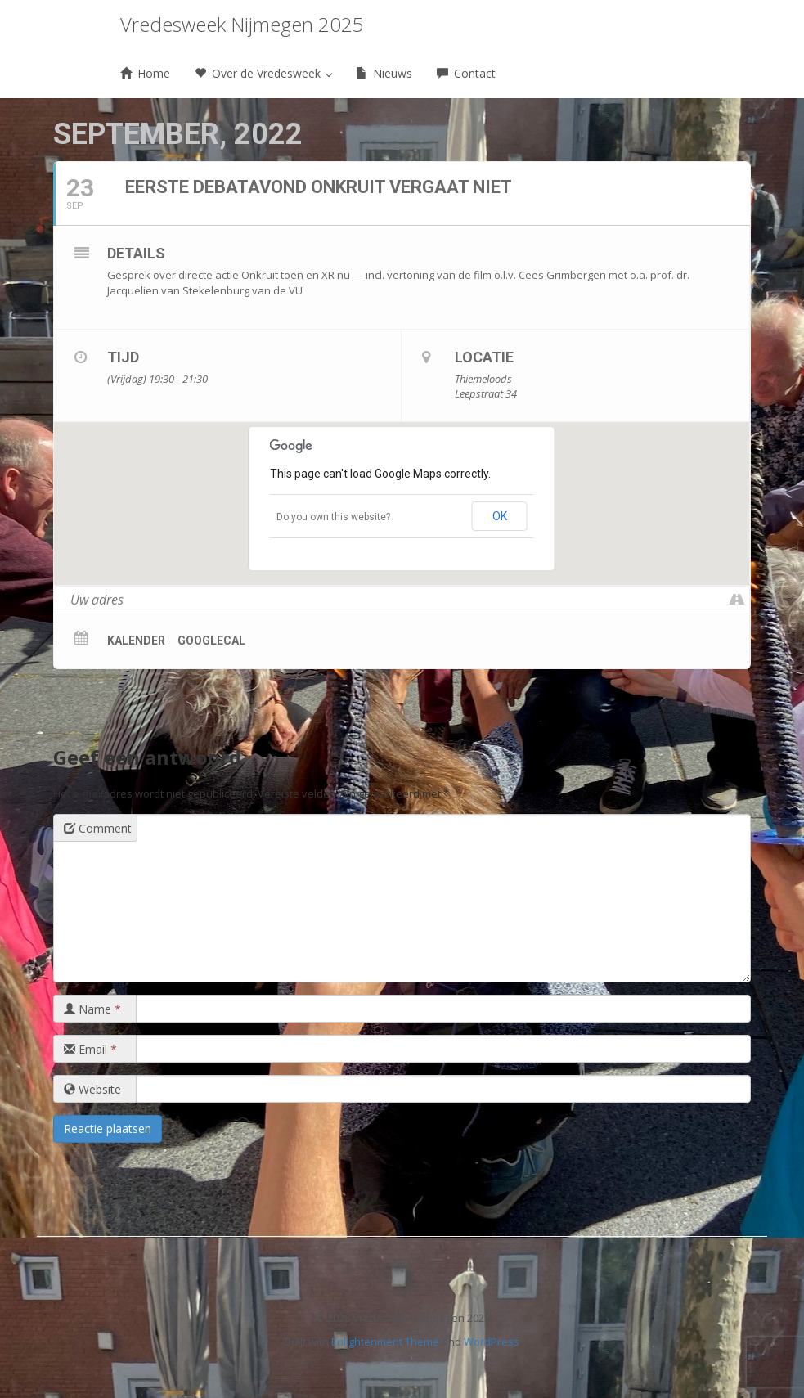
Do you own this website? (333, 517)
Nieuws (384, 73)
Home (145, 73)
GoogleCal (211, 640)
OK (499, 516)
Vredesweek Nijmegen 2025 (242, 24)
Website (92, 1089)
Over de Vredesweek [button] (263, 73)
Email (90, 1049)
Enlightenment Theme (385, 1341)
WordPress (491, 1341)
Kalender (136, 640)
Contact (466, 73)
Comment (98, 828)
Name (92, 1009)
